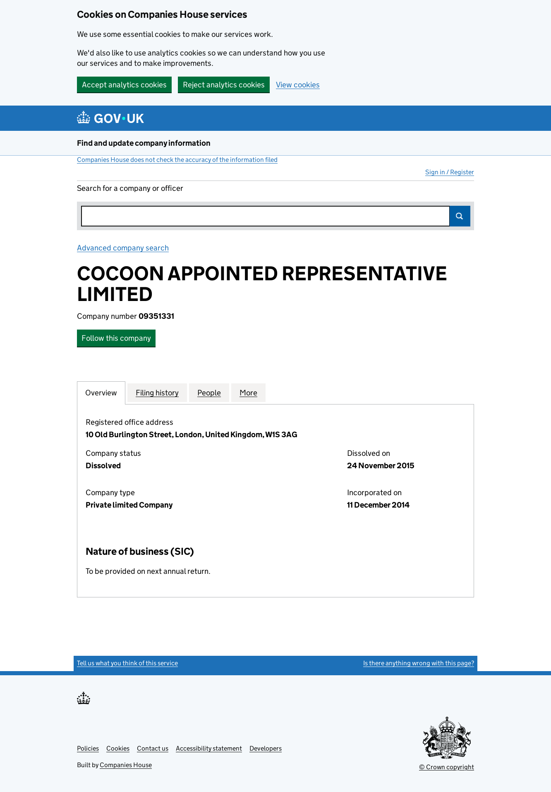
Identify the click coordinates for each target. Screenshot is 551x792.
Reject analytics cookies (224, 84)
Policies (88, 748)
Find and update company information (144, 143)
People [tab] (209, 392)
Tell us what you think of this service (127, 663)
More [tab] (248, 392)
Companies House (126, 765)
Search (460, 216)
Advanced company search (123, 248)
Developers (265, 748)
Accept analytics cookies (124, 84)
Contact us (152, 748)
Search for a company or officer (130, 188)
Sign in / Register (449, 172)
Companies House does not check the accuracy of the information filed (177, 160)
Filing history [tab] (157, 392)
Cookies (117, 748)
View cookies (298, 85)
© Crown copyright (446, 767)
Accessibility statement (209, 748)
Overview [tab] (101, 392)
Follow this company (116, 338)
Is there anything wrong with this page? (418, 663)
